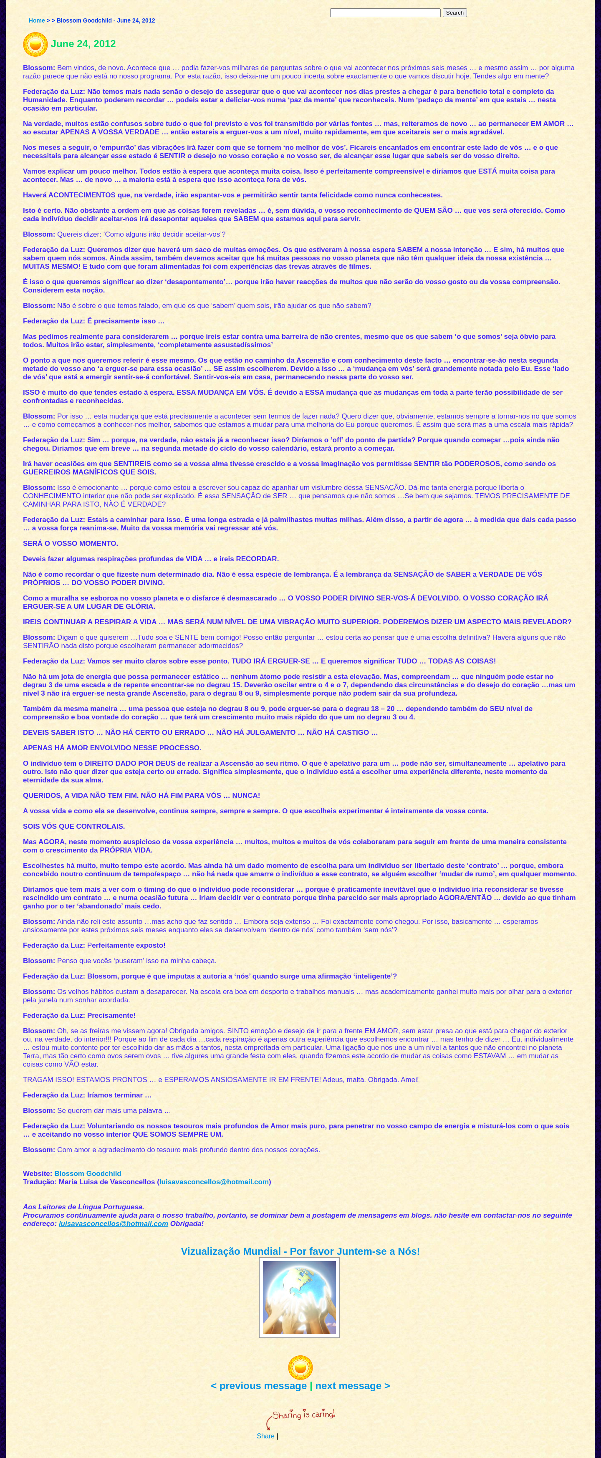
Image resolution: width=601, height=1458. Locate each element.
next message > (352, 1385)
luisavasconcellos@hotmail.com (214, 1182)
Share (266, 1436)
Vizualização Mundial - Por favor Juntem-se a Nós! (300, 1251)
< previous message (259, 1385)
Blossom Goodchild (87, 1174)
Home (37, 20)
